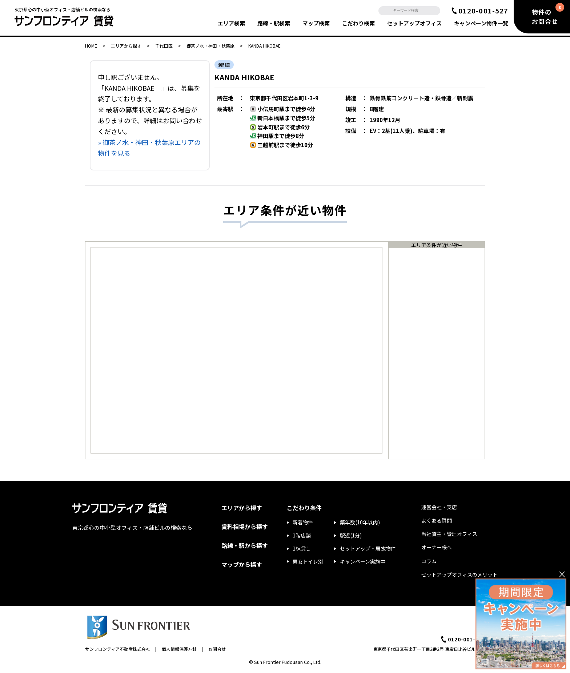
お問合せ (217, 649)
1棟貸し (302, 548)
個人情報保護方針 (179, 649)
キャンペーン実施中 (362, 561)
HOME (91, 46)
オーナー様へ (436, 547)
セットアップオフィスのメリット (459, 574)
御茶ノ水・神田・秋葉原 (210, 46)
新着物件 (303, 522)
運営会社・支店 (439, 507)
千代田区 (164, 46)
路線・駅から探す (244, 545)
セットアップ (414, 23)
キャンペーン (481, 23)
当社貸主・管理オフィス (449, 533)
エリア (231, 23)
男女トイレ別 (308, 561)
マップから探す (241, 564)
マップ (316, 23)
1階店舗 (302, 535)
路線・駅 (273, 23)
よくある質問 (436, 520)
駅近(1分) (351, 535)
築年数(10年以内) (360, 522)
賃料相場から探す (244, 526)
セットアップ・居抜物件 (368, 548)
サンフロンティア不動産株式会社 (117, 649)
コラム (429, 561)
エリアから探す (126, 46)
